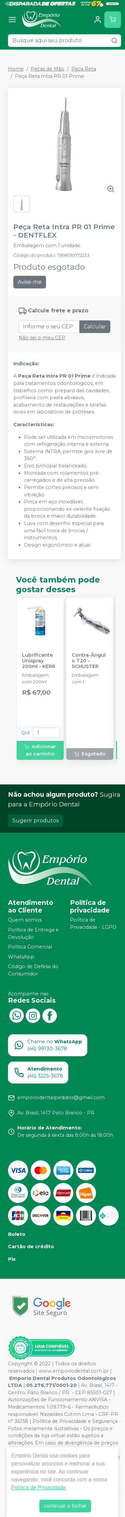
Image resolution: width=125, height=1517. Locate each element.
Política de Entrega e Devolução (33, 933)
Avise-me (30, 282)
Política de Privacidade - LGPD (93, 923)
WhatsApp (21, 957)
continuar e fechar (65, 1506)
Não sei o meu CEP (42, 338)
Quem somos (25, 920)
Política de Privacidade (38, 1487)
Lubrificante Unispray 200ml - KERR (38, 661)
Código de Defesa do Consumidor (33, 970)
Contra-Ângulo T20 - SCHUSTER (89, 661)
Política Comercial (30, 947)
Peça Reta (83, 69)
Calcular (95, 326)
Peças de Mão (47, 69)
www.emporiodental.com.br (74, 1371)
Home (16, 69)
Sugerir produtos (35, 820)
